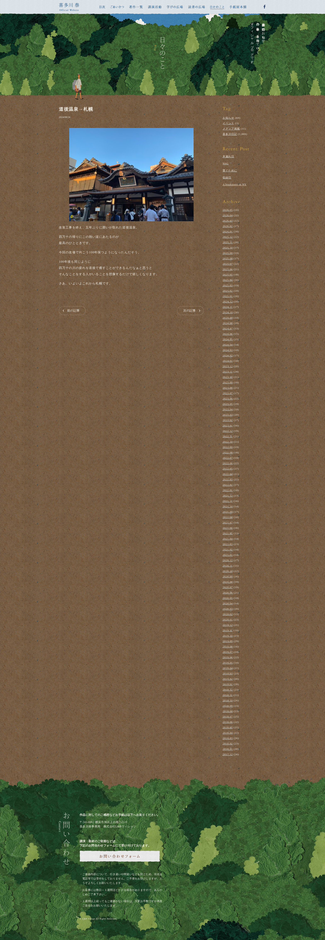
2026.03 (228, 220)
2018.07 (228, 716)
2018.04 (228, 732)
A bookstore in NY (234, 184)
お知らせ (228, 117)
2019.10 (228, 635)
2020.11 (228, 565)
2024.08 (228, 323)
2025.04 (228, 280)
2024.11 (228, 306)
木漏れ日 (228, 156)
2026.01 (228, 231)
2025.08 (228, 258)
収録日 (227, 177)
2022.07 (228, 457)
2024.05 (228, 339)
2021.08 (228, 517)
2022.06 (228, 463)
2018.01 (228, 749)
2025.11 (228, 242)
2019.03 (228, 673)
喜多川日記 (230, 134)
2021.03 (228, 544)
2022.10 (228, 441)
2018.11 (228, 695)
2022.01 (228, 490)
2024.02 (228, 355)
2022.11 (228, 436)
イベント (228, 123)
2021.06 (228, 528)
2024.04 (228, 344)
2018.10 (228, 700)
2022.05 (228, 468)
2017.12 (228, 754)
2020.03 (228, 608)
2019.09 (228, 641)
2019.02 (228, 678)
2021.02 (228, 549)
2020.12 (228, 560)
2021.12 (228, 495)
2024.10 (228, 312)
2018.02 (228, 743)
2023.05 (228, 404)
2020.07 (228, 587)
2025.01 (228, 296)
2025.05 (228, 274)
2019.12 (228, 625)
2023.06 (228, 398)
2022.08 (228, 452)
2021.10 (228, 506)
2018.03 (228, 738)
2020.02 (228, 614)
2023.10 (228, 377)
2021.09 (228, 511)
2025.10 (228, 247)
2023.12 (228, 366)
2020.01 (228, 619)
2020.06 (228, 592)
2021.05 (228, 533)
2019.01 (228, 684)
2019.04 (228, 668)
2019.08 (228, 646)
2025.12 (228, 236)
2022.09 (228, 447)
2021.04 (228, 538)
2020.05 (228, 598)
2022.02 (228, 484)
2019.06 (228, 657)
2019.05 (228, 662)
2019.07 (228, 651)
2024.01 (228, 360)
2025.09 (228, 253)
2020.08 (228, 581)
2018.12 (228, 689)
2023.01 (228, 425)
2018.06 (228, 722)
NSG (226, 163)
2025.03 (228, 285)
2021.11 (228, 501)
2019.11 (228, 630)
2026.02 (228, 226)
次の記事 (189, 310)
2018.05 (228, 727)
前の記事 (73, 310)
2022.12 (228, 430)
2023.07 (228, 393)
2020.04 (228, 603)
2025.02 (228, 290)
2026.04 (228, 215)
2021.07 (228, 522)
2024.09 (228, 317)
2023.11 (228, 371)
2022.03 (228, 479)
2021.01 (228, 554)
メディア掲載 (231, 128)
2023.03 (228, 414)
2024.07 (228, 328)
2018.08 (228, 711)
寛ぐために (230, 170)
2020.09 (228, 576)
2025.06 (228, 269)
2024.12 (228, 301)
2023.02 (228, 420)
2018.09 (228, 705)
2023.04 (228, 409)
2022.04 (228, 474)
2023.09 (228, 382)
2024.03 (228, 350)
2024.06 (228, 333)
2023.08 (228, 387)
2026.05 (228, 209)
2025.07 (228, 263)
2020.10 (228, 571)
